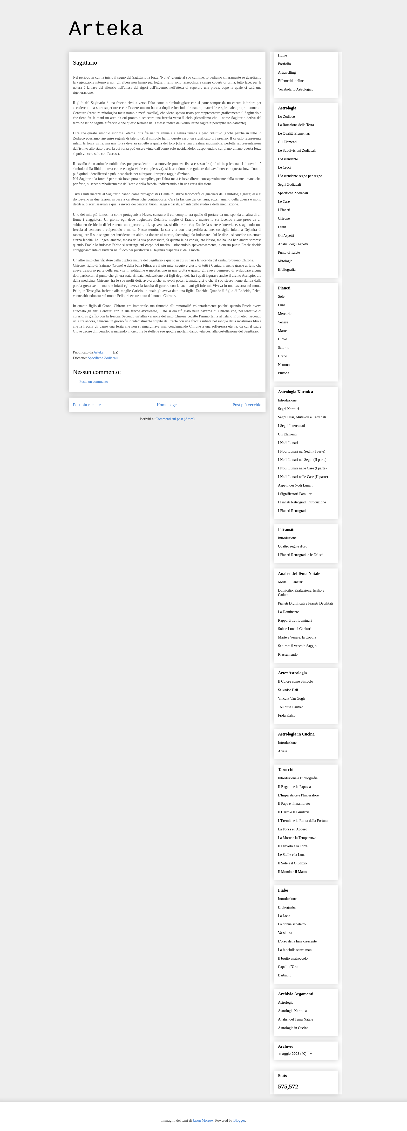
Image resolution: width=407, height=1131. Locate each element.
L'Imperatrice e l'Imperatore (298, 795)
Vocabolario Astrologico (295, 89)
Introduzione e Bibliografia (297, 778)
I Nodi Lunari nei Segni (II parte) (302, 460)
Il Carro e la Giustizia (293, 812)
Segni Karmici (288, 409)
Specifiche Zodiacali (103, 358)
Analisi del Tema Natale (295, 1019)
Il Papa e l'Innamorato (294, 804)
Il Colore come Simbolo (295, 681)
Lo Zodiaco (286, 117)
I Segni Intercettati (291, 426)
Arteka (106, 29)
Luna (282, 305)
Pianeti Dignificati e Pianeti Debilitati (305, 603)
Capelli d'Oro (287, 967)
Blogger (239, 1120)
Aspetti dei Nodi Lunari (295, 485)
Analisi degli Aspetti (293, 244)
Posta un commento (93, 382)
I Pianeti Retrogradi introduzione (302, 502)
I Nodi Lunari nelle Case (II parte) (303, 477)
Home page (167, 404)
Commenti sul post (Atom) (175, 419)
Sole (281, 297)
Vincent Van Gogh (291, 698)
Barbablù (284, 975)
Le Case (284, 202)
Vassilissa (285, 933)
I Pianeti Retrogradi (292, 511)
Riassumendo (287, 654)
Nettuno (284, 365)
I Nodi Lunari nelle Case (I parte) (302, 468)
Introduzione (287, 400)
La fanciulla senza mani (295, 950)
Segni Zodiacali (289, 184)
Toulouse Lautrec (290, 707)
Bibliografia (287, 270)
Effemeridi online (291, 81)
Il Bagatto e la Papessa (294, 787)
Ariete (282, 751)
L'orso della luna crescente (297, 941)
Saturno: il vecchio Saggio (297, 646)
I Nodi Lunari (288, 443)
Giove (282, 339)
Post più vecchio (247, 404)
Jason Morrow (203, 1120)
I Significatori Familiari (295, 494)
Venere (283, 322)
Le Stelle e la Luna (292, 855)
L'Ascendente (288, 159)
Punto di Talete (289, 252)
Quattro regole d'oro (292, 546)
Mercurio (284, 314)
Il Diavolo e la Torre (293, 846)
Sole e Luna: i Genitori (294, 629)
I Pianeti (284, 210)
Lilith (282, 227)
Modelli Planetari (290, 582)
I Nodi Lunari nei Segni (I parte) (301, 451)
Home (282, 55)
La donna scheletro (292, 924)
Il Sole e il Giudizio (292, 863)
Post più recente (87, 404)
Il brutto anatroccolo (293, 958)
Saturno (283, 348)
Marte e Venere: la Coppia (297, 637)
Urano (282, 356)
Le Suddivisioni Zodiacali (297, 150)
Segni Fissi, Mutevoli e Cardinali (302, 417)
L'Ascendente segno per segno (300, 176)
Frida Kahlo (286, 715)
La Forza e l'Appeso (292, 829)
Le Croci (284, 167)
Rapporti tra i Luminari (295, 620)
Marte (282, 331)
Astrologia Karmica (292, 1011)
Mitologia (285, 261)
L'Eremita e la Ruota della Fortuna (303, 821)
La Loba (284, 916)
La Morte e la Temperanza (297, 838)
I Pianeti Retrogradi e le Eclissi (300, 555)
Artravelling (287, 72)
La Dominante (288, 612)
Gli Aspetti (286, 236)
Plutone (283, 373)
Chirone (284, 218)
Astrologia (285, 1002)
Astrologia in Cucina (293, 1028)
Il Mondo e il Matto (292, 872)
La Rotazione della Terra (296, 125)
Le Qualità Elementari (294, 133)
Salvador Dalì (288, 690)
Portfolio (284, 64)
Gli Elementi (287, 142)
